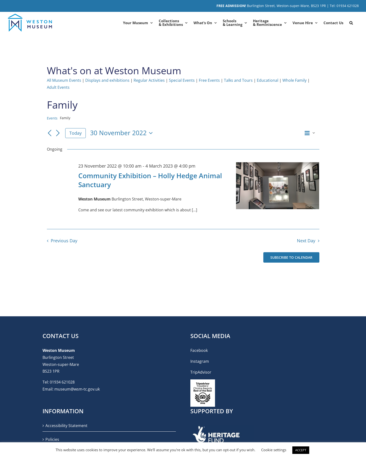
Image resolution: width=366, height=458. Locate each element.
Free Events (209, 80)
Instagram (199, 361)
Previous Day (64, 241)
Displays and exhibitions (107, 80)
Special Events (182, 80)
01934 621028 (62, 382)
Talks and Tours (238, 80)
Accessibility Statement (66, 425)
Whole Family (294, 80)
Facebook (199, 350)
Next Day (306, 241)
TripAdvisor (200, 372)
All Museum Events (64, 80)
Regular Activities (149, 80)
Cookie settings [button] (273, 449)
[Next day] (58, 133)
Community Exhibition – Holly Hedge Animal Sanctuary (150, 180)
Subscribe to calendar (291, 257)
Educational (267, 80)
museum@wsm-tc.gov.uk (77, 389)
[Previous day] (50, 133)
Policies (52, 439)
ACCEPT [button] (300, 450)
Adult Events (58, 87)
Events (52, 118)
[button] (351, 23)
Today (75, 133)
